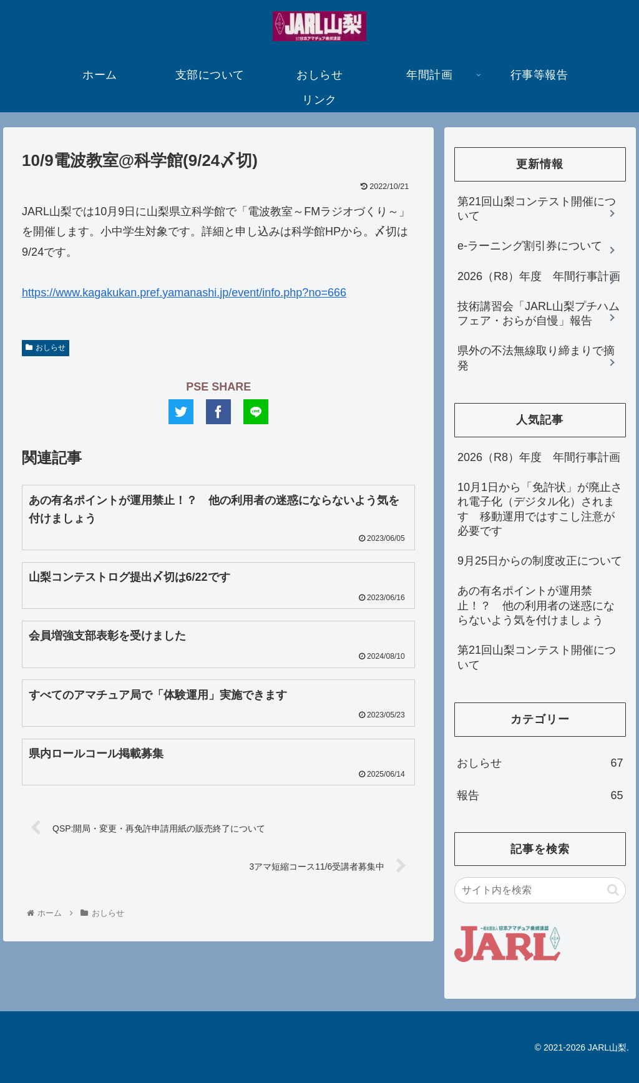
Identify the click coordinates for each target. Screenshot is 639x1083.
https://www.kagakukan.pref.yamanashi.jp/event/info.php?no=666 (184, 292)
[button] (613, 890)
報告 (540, 795)
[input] (539, 890)
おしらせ (46, 347)
